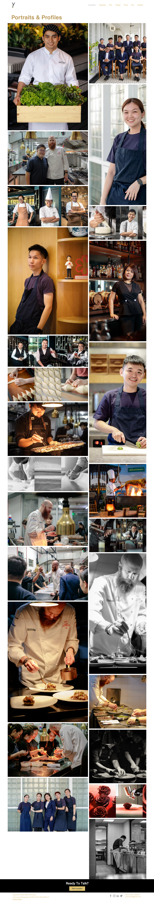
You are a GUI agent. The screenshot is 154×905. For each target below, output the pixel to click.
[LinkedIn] (117, 896)
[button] (126, 5)
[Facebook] (110, 896)
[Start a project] (77, 888)
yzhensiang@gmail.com (133, 897)
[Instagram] (114, 896)
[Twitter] (121, 896)
